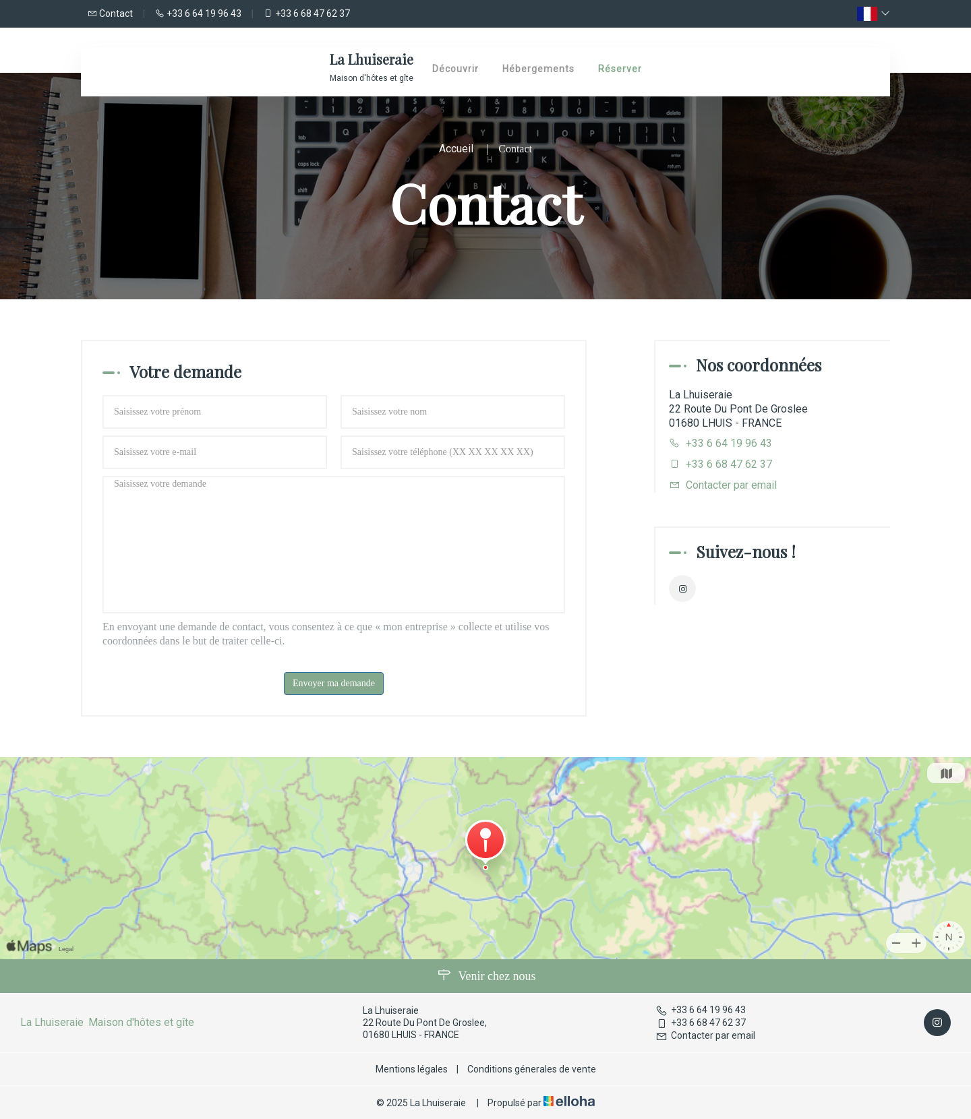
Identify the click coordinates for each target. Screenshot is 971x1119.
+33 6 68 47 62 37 (700, 1022)
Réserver (620, 68)
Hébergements (538, 68)
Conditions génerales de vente (531, 1069)
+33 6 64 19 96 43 (700, 1009)
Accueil (456, 148)
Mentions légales (412, 1069)
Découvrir (455, 68)
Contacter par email (731, 485)
